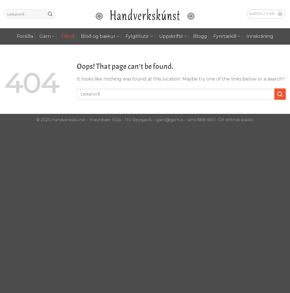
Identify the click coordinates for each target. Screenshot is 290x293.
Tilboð (68, 36)
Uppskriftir (173, 36)
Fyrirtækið (226, 36)
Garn (46, 36)
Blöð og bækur (100, 36)
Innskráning (259, 36)
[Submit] (50, 14)
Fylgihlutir (139, 36)
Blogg (200, 36)
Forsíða (25, 36)
